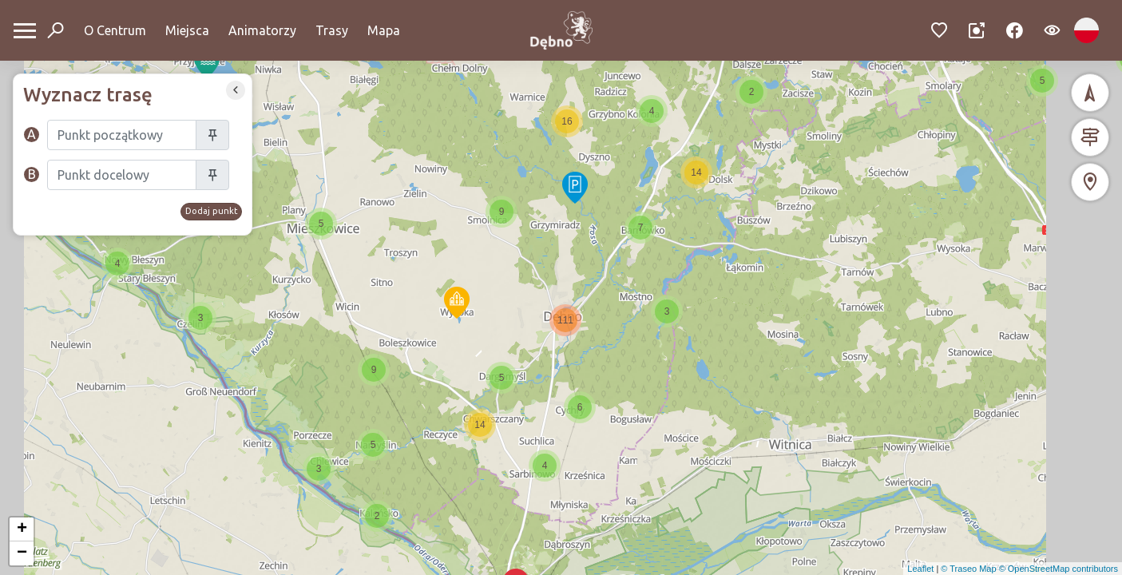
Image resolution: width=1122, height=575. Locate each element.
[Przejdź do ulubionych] (939, 31)
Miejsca (187, 30)
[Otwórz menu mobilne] (25, 31)
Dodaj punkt (211, 211)
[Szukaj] (121, 135)
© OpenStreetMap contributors (1058, 568)
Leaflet (920, 568)
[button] (457, 303)
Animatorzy (262, 30)
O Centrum (115, 30)
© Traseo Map (968, 568)
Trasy (331, 30)
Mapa (383, 30)
